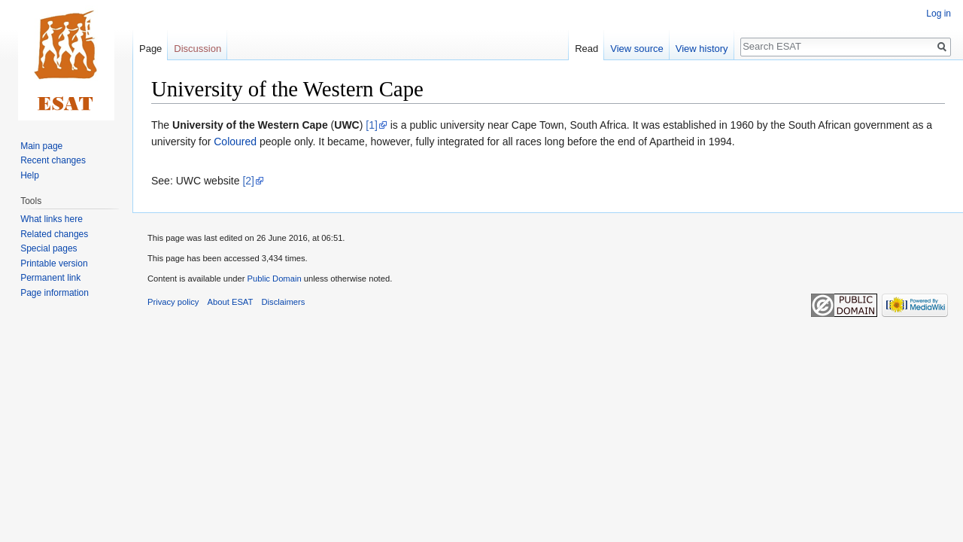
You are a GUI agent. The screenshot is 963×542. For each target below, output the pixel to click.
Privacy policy (173, 301)
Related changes (54, 234)
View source (637, 48)
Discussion (197, 48)
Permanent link (50, 278)
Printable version (53, 263)
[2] (248, 181)
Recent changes (53, 160)
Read (586, 48)
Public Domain (274, 278)
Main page (41, 146)
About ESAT (231, 301)
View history (702, 48)
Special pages (48, 248)
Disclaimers (283, 301)
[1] (372, 125)
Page (150, 48)
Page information (54, 293)
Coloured (235, 142)
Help (29, 175)
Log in (938, 13)
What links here (51, 219)
